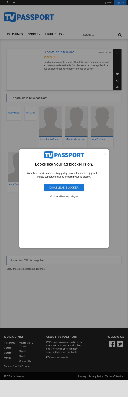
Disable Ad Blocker (63, 187)
